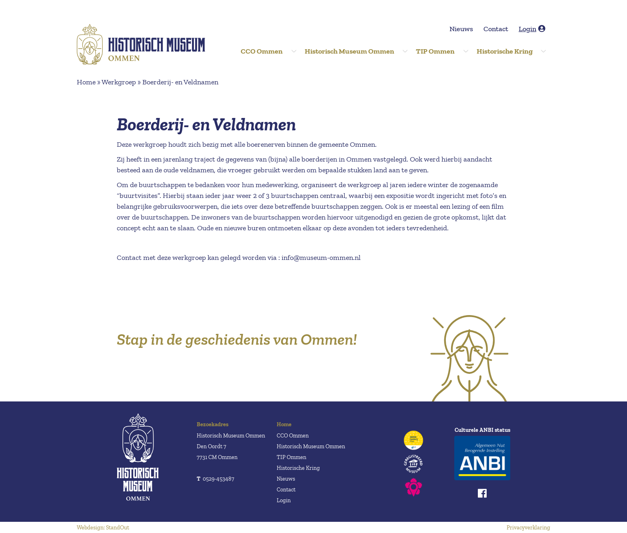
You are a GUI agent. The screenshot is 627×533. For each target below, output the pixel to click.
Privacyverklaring (528, 527)
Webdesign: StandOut (103, 527)
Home (86, 82)
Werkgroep (119, 82)
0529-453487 (215, 478)
